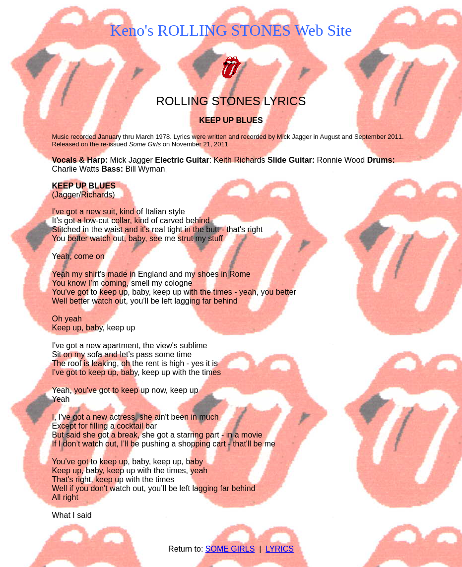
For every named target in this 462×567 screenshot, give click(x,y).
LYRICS (279, 549)
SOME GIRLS (230, 549)
